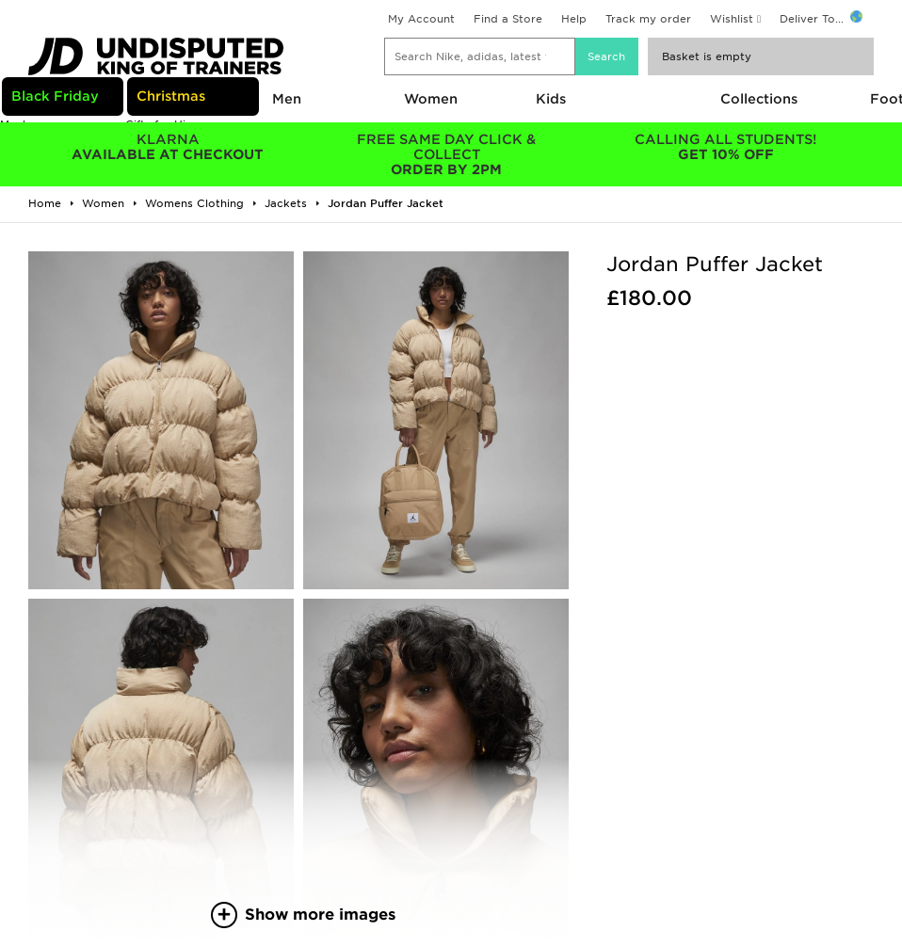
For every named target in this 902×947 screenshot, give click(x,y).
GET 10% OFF (725, 147)
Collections (758, 98)
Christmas (171, 96)
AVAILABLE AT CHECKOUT (167, 147)
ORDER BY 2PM (446, 154)
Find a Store (508, 18)
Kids (551, 98)
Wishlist (731, 18)
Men (286, 98)
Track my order (648, 18)
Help (574, 18)
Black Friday (55, 96)
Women (431, 98)
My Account (421, 18)
